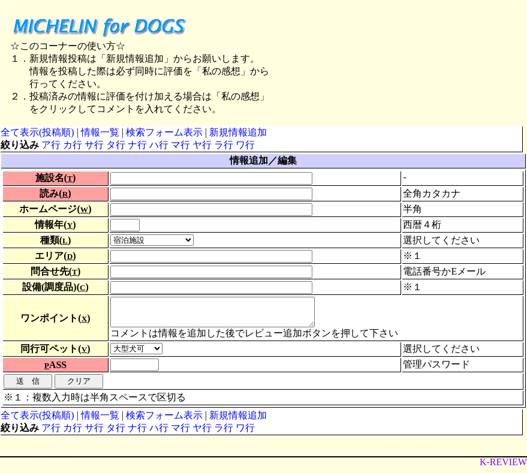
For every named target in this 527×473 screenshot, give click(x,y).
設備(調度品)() (55, 287)
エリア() (55, 256)
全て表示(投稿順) (37, 132)
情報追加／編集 (263, 160)
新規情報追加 (238, 132)
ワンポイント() (55, 320)
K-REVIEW (503, 467)
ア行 (51, 145)
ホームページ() (55, 209)
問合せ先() (56, 271)
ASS (55, 370)
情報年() (55, 224)
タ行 (115, 145)
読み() (55, 193)
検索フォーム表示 (164, 132)
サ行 (94, 145)
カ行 (72, 145)
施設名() (55, 178)
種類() (55, 240)
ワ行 (245, 145)
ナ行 (137, 145)
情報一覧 (100, 132)
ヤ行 (202, 145)
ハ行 (158, 145)
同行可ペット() (55, 354)
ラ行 (223, 145)
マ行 (180, 145)
